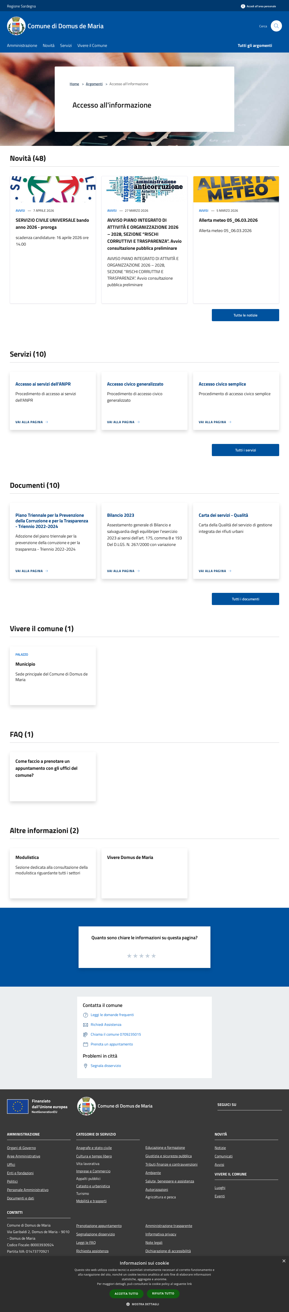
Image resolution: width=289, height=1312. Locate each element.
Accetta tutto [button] (126, 1294)
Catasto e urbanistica (93, 1186)
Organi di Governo (21, 1147)
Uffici (11, 1164)
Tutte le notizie (245, 315)
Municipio (25, 664)
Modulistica (27, 857)
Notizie (220, 1147)
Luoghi (220, 1187)
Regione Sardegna (21, 6)
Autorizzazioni (156, 1189)
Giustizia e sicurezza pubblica (168, 1156)
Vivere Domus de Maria (130, 857)
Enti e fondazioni (20, 1173)
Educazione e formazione (165, 1147)
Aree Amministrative (23, 1156)
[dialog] (144, 1284)
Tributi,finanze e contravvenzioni (171, 1164)
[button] (144, 1304)
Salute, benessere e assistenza (169, 1181)
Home (74, 84)
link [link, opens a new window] (189, 1284)
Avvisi (20, 210)
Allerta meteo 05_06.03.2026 (228, 220)
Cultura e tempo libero (94, 1156)
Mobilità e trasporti (91, 1201)
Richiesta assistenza (92, 1251)
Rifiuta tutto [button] (163, 1293)
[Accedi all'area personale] (258, 6)
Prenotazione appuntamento (99, 1225)
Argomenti (94, 84)
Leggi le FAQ (86, 1242)
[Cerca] (276, 26)
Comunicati (224, 1156)
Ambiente (153, 1172)
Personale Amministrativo (27, 1189)
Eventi (220, 1196)
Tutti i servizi (245, 450)
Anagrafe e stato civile (94, 1147)
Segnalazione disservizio (95, 1234)
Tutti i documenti (245, 599)
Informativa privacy (160, 1234)
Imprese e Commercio (93, 1171)
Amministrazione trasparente (168, 1225)
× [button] (283, 1261)
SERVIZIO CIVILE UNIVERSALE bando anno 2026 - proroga (52, 223)
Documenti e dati (20, 1198)
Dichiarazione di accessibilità (168, 1251)
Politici (12, 1181)
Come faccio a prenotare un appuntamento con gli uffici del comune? (46, 768)
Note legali (154, 1242)
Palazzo (21, 654)
